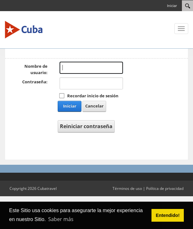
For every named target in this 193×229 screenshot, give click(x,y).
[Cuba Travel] (24, 29)
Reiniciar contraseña (86, 126)
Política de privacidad (164, 188)
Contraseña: (35, 82)
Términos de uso (127, 188)
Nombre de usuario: (36, 69)
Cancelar (94, 106)
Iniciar (172, 5)
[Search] (187, 5)
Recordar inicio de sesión (93, 96)
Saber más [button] (61, 219)
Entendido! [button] (168, 215)
